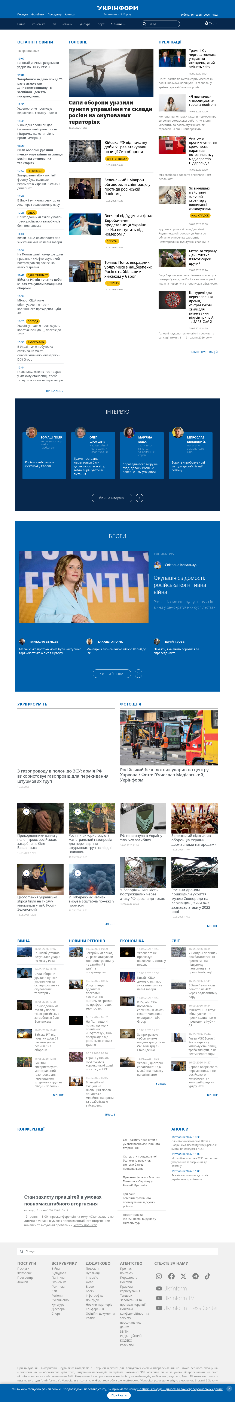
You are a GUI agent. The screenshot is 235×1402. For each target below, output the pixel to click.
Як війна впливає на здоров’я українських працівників (189, 1177)
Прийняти (119, 1395)
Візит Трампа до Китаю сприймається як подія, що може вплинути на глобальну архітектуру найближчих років (186, 83)
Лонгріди (92, 1300)
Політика (58, 1277)
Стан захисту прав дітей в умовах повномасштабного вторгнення (141, 1144)
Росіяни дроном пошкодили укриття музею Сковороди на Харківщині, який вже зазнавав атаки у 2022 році (190, 900)
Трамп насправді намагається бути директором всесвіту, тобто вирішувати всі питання (89, 466)
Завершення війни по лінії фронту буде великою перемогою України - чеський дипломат (38, 181)
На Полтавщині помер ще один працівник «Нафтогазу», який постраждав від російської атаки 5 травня (40, 260)
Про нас (126, 1268)
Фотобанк (37, 14)
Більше (109, 924)
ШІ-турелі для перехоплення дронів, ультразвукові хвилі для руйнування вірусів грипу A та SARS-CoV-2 (201, 307)
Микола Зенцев (44, 641)
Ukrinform (171, 1288)
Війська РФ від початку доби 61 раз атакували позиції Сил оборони (39, 283)
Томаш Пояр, (51, 437)
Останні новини (35, 42)
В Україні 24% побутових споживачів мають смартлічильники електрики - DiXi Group (38, 353)
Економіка (38, 24)
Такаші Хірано (110, 641)
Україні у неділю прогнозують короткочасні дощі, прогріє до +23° (39, 330)
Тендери (126, 1295)
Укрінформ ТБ (32, 704)
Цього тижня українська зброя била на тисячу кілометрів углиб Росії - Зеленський (37, 903)
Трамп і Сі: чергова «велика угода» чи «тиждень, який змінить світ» (203, 58)
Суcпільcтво (60, 1300)
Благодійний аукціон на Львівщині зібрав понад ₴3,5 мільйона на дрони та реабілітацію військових (100, 1093)
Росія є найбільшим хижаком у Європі (39, 464)
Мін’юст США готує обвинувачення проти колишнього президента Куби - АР (39, 306)
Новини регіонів (87, 940)
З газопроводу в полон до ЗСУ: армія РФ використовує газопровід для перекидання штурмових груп (63, 776)
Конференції (95, 1309)
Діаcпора (58, 1309)
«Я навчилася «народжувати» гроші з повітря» (202, 100)
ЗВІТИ (124, 1331)
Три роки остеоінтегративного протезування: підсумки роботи (139, 1200)
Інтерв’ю (117, 411)
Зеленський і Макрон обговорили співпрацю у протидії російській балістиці (127, 186)
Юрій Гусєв (175, 641)
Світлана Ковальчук (181, 564)
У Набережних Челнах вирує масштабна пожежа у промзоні (91, 901)
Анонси (70, 14)
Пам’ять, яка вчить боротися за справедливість (176, 651)
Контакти (126, 1273)
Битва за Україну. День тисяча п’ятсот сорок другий (203, 257)
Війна (21, 24)
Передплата (128, 1277)
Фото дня (130, 704)
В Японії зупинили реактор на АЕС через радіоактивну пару (38, 202)
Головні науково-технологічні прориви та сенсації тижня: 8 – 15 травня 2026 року (186, 335)
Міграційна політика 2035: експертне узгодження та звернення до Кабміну (194, 1162)
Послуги (22, 14)
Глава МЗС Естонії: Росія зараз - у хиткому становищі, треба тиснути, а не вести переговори (40, 376)
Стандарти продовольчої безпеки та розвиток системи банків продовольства (139, 1162)
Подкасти (93, 1268)
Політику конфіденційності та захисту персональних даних (180, 1389)
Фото (89, 1282)
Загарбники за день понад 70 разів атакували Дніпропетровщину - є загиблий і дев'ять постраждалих (39, 87)
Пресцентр (55, 14)
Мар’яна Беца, (145, 439)
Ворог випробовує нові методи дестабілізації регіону (188, 466)
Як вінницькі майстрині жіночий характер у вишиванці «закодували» (200, 198)
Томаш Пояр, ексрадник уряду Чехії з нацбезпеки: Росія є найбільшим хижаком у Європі (128, 269)
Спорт (100, 24)
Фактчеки (58, 1286)
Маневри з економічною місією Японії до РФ (116, 651)
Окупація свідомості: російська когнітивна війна (180, 584)
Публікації (170, 42)
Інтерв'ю (92, 1277)
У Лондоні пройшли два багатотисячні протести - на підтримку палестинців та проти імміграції (37, 131)
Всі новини (55, 391)
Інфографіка (95, 1295)
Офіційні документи (100, 1313)
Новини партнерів (99, 1304)
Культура (84, 24)
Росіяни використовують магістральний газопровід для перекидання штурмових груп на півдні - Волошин (91, 843)
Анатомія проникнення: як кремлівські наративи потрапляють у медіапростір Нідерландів (203, 150)
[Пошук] (164, 24)
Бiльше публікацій (204, 352)
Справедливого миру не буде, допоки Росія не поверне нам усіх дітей (140, 468)
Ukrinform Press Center (187, 1307)
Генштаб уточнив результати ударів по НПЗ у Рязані (38, 65)
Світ (53, 24)
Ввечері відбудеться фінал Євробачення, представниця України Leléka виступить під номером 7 (128, 225)
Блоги (117, 536)
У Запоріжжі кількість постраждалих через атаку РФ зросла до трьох (142, 894)
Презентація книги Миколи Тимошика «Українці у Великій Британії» (141, 1181)
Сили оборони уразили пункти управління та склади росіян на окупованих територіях (40, 156)
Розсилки (127, 1345)
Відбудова (59, 1273)
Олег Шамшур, (97, 439)
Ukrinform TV (175, 1298)
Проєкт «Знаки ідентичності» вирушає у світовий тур (139, 1219)
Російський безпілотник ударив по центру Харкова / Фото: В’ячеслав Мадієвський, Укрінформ (164, 775)
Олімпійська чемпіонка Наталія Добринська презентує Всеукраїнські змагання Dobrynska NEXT (194, 1145)
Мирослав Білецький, (196, 439)
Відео (90, 1286)
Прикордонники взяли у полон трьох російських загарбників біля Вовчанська (39, 221)
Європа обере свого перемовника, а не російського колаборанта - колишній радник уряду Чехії (203, 1076)
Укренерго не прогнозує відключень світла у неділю (37, 110)
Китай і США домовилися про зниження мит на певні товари (39, 240)
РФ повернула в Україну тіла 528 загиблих (141, 837)
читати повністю (85, 1225)
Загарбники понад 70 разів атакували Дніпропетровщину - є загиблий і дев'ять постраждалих (100, 962)
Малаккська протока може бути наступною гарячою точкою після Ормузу (50, 651)
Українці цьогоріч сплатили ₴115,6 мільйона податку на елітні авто (150, 1069)
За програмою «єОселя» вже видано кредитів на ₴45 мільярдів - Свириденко (151, 1042)
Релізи (90, 1318)
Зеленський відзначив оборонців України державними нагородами (194, 840)
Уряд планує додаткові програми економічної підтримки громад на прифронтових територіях (99, 996)
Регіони (67, 24)
